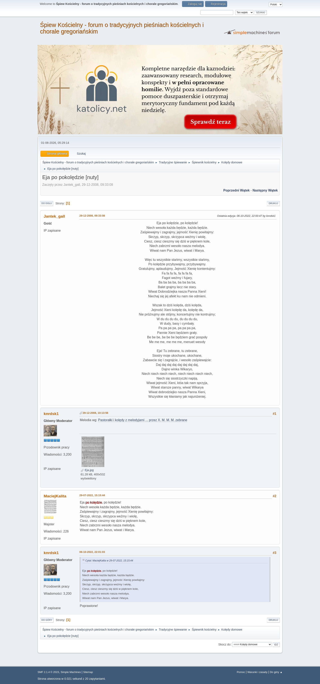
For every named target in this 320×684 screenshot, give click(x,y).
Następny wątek (265, 190)
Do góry (46, 620)
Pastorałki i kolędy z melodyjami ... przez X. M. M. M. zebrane (142, 420)
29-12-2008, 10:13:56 (95, 412)
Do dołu (46, 203)
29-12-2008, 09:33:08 (92, 215)
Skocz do (224, 644)
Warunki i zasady (257, 672)
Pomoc (241, 672)
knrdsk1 (51, 414)
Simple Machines (71, 672)
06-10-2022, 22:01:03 (92, 551)
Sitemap (88, 672)
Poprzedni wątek (236, 190)
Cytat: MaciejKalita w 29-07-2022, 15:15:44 (109, 560)
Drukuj (273, 203)
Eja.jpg (87, 470)
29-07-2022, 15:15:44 (92, 495)
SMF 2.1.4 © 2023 (48, 672)
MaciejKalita (55, 496)
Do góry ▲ (276, 672)
